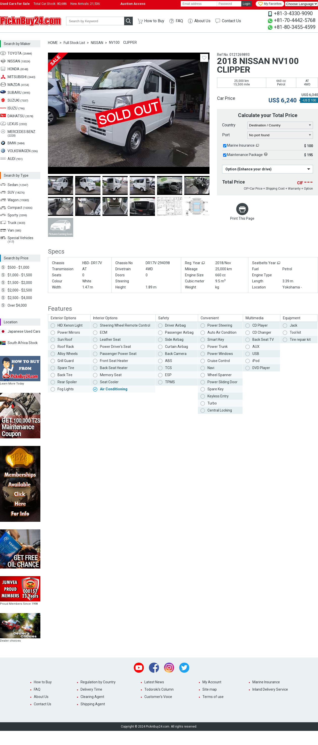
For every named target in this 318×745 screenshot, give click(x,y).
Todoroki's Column (159, 689)
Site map (209, 689)
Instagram (169, 668)
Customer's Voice (158, 697)
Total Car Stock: (50, 4)
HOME (53, 43)
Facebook (154, 668)
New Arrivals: (85, 4)
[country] (280, 125)
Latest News (154, 682)
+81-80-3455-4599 (294, 27)
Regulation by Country (98, 682)
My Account (211, 682)
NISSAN (97, 43)
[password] (229, 4)
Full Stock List (74, 43)
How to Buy (154, 20)
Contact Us (231, 20)
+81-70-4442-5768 (294, 20)
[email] (199, 4)
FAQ (179, 20)
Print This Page (242, 218)
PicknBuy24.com (30, 21)
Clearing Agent (92, 697)
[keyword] (95, 21)
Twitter (184, 668)
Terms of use (213, 697)
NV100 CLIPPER (123, 42)
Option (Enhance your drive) (248, 169)
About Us (202, 20)
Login (246, 4)
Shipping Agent (93, 704)
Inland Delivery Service (270, 689)
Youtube (139, 668)
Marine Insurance (241, 145)
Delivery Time (91, 689)
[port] (280, 135)
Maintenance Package (245, 155)
